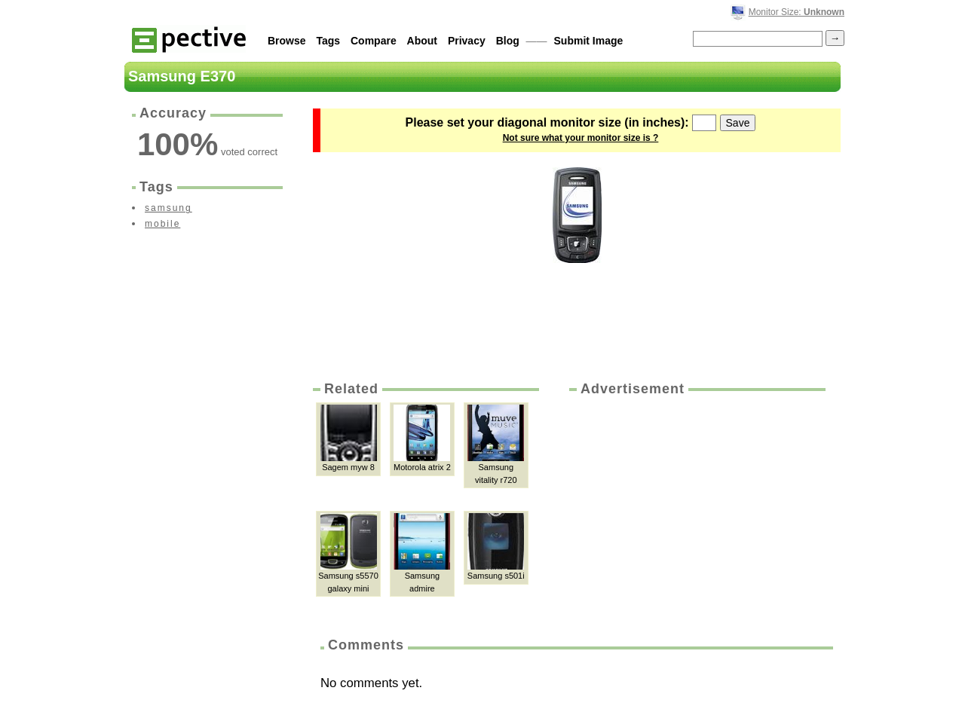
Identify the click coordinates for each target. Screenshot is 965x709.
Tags (328, 41)
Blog (507, 41)
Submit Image (588, 41)
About (422, 41)
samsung (168, 208)
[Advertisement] (696, 511)
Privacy (467, 41)
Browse (287, 41)
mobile (162, 224)
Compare (374, 41)
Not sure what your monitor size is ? (581, 138)
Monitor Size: (796, 12)
